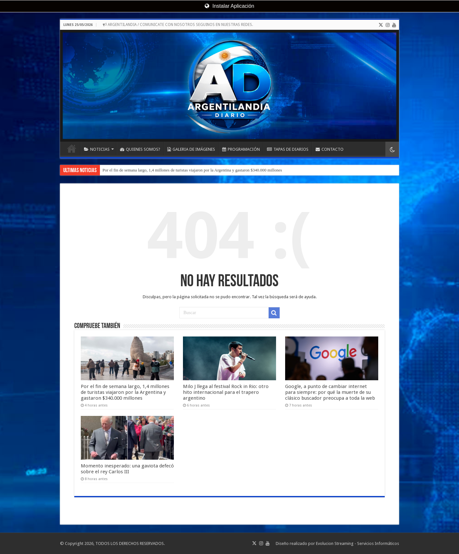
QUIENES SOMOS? (140, 149)
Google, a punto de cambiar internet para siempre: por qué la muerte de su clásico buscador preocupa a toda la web (330, 392)
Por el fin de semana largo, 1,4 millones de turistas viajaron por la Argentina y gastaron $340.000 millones (192, 170)
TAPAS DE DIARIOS (287, 149)
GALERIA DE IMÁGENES (191, 149)
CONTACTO (330, 149)
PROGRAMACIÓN (241, 149)
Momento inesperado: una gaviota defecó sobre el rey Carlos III (127, 469)
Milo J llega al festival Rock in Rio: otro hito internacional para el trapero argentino (226, 392)
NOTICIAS (97, 149)
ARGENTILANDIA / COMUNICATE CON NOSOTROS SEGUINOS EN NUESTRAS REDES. (178, 24)
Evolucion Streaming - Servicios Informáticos (357, 543)
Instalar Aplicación (229, 6)
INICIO (71, 148)
